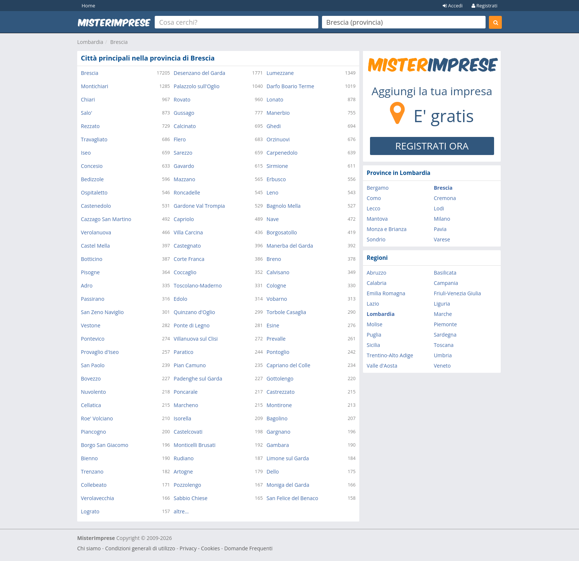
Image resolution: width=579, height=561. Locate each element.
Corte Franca (189, 258)
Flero (180, 139)
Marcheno (186, 405)
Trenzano (92, 471)
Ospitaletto (94, 192)
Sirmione (277, 165)
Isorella (182, 418)
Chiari (88, 99)
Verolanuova (96, 232)
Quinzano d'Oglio (194, 312)
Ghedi (274, 126)
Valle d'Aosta (382, 365)
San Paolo (93, 365)
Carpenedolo (282, 152)
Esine (273, 325)
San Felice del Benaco (292, 498)
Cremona (445, 198)
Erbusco (276, 179)
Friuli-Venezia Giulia (457, 293)
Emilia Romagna (386, 293)
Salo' (86, 112)
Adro (87, 285)
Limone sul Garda (288, 458)
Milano (442, 218)
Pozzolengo (187, 484)
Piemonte (445, 324)
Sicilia (373, 344)
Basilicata (445, 272)
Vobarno (277, 298)
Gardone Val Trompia (199, 205)
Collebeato (94, 484)
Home (88, 5)
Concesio (92, 165)
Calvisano (278, 272)
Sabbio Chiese (191, 498)
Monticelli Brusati (194, 444)
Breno (274, 258)
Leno (272, 192)
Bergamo (377, 187)
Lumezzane (280, 72)
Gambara (278, 444)
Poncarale (186, 391)
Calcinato (185, 126)
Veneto (442, 365)
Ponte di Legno (191, 325)
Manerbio (278, 112)
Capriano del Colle (289, 365)
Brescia (118, 41)
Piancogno (93, 431)
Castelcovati (188, 431)
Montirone (279, 405)
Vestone (90, 325)
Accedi (453, 5)
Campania (446, 282)
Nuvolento (93, 391)
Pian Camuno (190, 365)
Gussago (184, 112)
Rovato (182, 99)
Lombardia (90, 41)
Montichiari (94, 86)
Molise (375, 324)
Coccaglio (185, 272)
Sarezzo (183, 152)
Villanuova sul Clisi (195, 338)
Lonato (275, 99)
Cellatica (91, 405)
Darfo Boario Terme (290, 86)
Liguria (442, 303)
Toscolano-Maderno (198, 285)
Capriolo (184, 219)
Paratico (183, 351)
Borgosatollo (282, 232)
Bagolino (277, 418)
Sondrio (376, 239)
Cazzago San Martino (106, 219)
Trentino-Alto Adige (390, 355)
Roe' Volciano (97, 418)
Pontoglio (278, 351)
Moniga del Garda (288, 484)
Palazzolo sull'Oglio (196, 86)
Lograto (90, 511)
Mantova (377, 218)
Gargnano (279, 431)
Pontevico (93, 338)
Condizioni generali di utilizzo (140, 548)
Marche (443, 313)
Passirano (93, 298)
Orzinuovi (278, 139)
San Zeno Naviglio (102, 312)
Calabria (377, 282)
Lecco (373, 208)
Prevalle (276, 338)
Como (374, 198)
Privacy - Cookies (199, 548)
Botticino (91, 258)
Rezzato (90, 126)
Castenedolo (96, 205)
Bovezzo (91, 378)
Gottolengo (280, 378)
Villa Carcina (188, 232)
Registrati (484, 5)
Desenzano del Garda (199, 72)
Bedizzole (92, 179)
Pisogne (90, 272)
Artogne (183, 471)
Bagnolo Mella (284, 205)
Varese (442, 239)
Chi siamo (89, 548)
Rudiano (183, 458)
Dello (273, 471)
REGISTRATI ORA (432, 145)
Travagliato (94, 139)
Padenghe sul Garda (198, 378)
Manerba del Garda (290, 245)
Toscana (444, 344)
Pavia (440, 229)
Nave (273, 219)
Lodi (439, 208)
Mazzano (184, 179)
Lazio (373, 303)
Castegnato (187, 245)
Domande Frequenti (248, 548)
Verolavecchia (97, 498)
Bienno (89, 458)
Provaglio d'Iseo (100, 351)
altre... (181, 511)
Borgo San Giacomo (105, 444)
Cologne (276, 285)
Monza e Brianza (387, 229)
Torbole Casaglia (286, 312)
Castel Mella (95, 245)
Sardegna (445, 334)
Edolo (180, 298)
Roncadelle (187, 192)
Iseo (86, 152)
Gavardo (184, 165)
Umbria (443, 355)
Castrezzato (281, 391)
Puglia (374, 334)
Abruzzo (376, 272)
